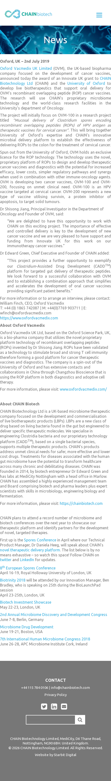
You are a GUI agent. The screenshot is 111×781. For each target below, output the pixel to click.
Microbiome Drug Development (26, 627)
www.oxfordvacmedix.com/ (83, 389)
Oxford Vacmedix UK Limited (26, 68)
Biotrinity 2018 (12, 580)
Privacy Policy (55, 695)
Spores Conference (40, 540)
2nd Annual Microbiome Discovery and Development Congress (53, 614)
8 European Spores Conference (28, 568)
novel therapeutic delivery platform (30, 550)
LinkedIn (27, 560)
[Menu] (99, 14)
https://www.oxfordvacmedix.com (29, 318)
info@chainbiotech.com (70, 688)
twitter (5, 560)
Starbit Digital (65, 755)
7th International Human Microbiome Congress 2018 (45, 639)
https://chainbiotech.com (81, 503)
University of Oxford (86, 83)
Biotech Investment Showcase (25, 602)
